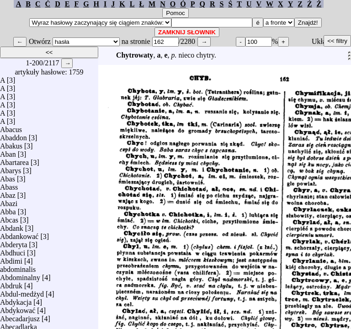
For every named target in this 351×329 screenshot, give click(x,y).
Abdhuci (12, 251)
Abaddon (13, 135)
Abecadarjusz (20, 316)
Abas (7, 176)
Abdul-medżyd (22, 292)
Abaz (8, 193)
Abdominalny (20, 275)
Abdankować (19, 234)
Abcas (9, 218)
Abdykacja (16, 300)
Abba (8, 209)
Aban (8, 152)
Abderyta (13, 242)
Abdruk (11, 283)
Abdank (11, 226)
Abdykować (17, 308)
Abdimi (11, 259)
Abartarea (14, 160)
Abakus (11, 144)
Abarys (10, 168)
